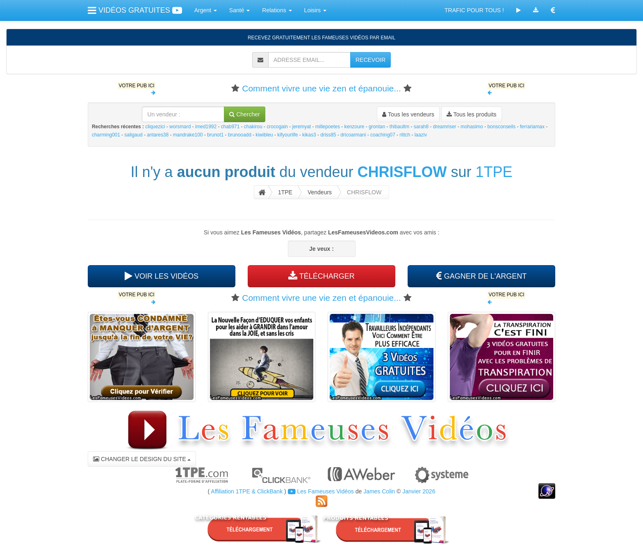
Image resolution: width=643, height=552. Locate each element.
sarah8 (421, 126)
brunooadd (239, 135)
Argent (205, 10)
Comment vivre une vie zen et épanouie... (321, 88)
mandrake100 (188, 135)
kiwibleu (264, 135)
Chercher (244, 114)
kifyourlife (287, 135)
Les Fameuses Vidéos (321, 491)
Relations (277, 10)
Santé (239, 10)
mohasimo (472, 126)
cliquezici (155, 126)
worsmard (180, 126)
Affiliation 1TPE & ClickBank (247, 491)
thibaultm (399, 126)
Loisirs (315, 10)
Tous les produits (472, 114)
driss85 (328, 135)
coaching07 (382, 135)
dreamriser (444, 126)
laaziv (421, 135)
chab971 (230, 126)
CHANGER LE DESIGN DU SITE (142, 459)
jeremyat (301, 126)
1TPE (494, 172)
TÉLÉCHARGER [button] (321, 276)
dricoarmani (353, 135)
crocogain (277, 126)
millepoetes (327, 126)
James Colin (379, 491)
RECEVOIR (370, 60)
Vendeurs (320, 192)
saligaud (133, 135)
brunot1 (215, 135)
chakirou (253, 126)
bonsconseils (501, 126)
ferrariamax (532, 126)
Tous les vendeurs (408, 114)
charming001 (106, 135)
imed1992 (206, 126)
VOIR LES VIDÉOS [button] (161, 276)
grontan (377, 126)
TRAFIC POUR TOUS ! (474, 10)
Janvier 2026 (418, 491)
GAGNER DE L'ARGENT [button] (481, 276)
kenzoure (354, 126)
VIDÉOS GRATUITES (135, 10)
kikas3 (309, 135)
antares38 (158, 135)
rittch (404, 135)
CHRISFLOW (402, 172)
